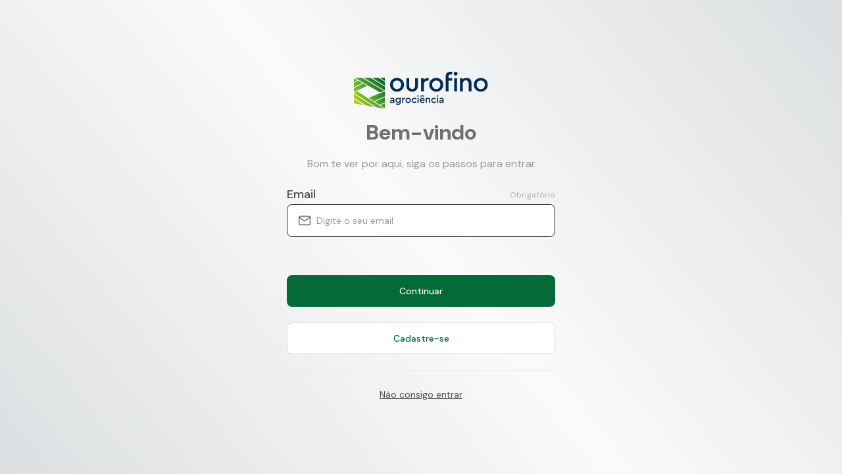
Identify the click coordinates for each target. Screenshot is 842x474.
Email (301, 194)
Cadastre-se (421, 338)
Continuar (421, 291)
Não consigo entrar (421, 394)
